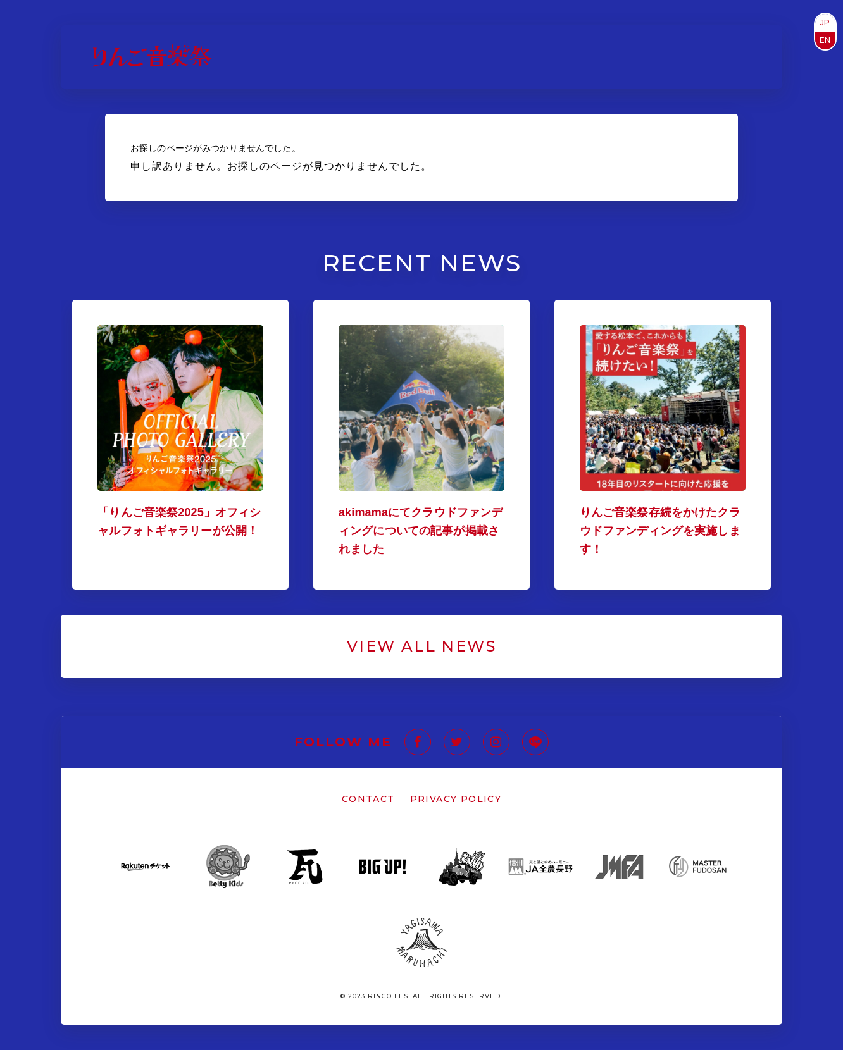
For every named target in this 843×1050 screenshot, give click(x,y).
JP (825, 22)
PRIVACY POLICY (456, 799)
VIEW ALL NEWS (421, 646)
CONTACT (368, 799)
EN (825, 40)
